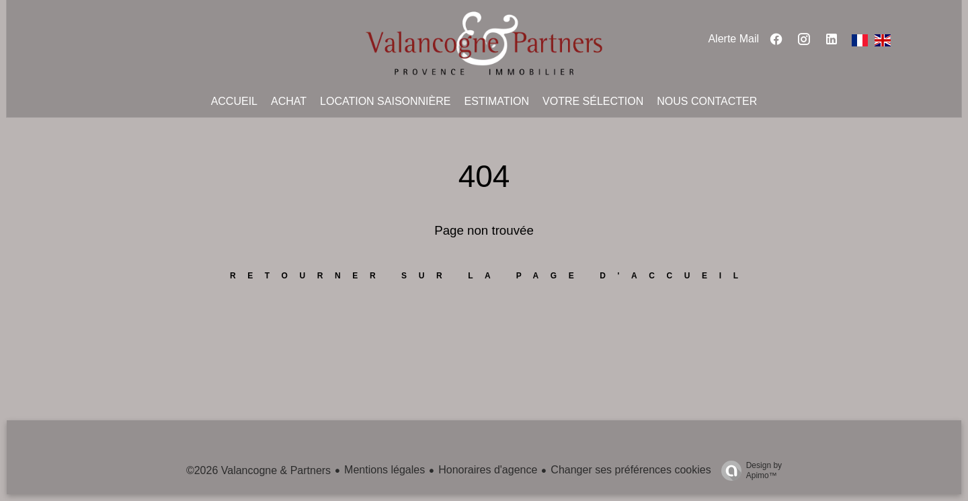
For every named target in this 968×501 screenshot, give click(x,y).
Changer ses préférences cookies (631, 469)
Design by (748, 471)
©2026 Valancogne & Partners (258, 470)
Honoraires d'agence (487, 469)
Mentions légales (384, 469)
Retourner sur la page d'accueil (490, 275)
